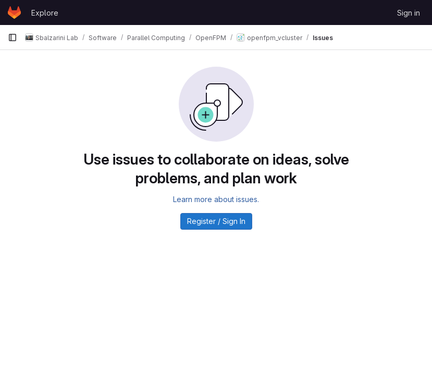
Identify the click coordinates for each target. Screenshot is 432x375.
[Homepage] (14, 12)
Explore (44, 12)
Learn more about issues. (216, 199)
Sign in (408, 12)
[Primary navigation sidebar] (12, 37)
